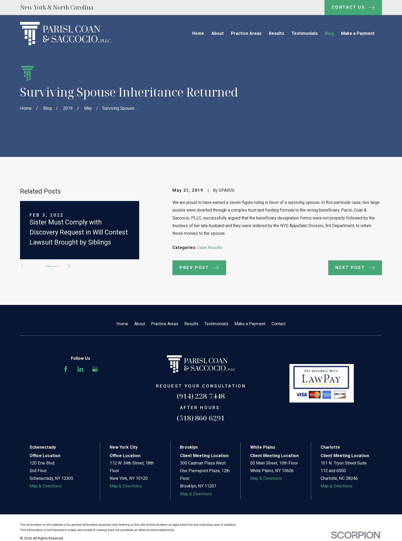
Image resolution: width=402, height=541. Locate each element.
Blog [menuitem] (329, 33)
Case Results (209, 247)
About (139, 323)
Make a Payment (249, 323)
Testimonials (216, 323)
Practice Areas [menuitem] (246, 33)
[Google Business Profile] (95, 369)
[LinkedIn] (81, 369)
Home (122, 323)
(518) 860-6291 (201, 418)
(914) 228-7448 (201, 396)
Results (191, 323)
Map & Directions (45, 486)
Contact (278, 323)
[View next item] (69, 266)
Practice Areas (164, 323)
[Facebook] (66, 369)
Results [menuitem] (276, 33)
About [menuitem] (217, 33)
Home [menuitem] (198, 33)
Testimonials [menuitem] (305, 33)
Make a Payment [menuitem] (358, 33)
